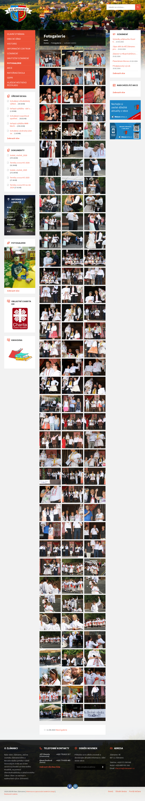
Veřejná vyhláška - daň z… (21, 108)
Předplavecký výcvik (121, 66)
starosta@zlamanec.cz (125, 768)
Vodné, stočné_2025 (18, 170)
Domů (110, 791)
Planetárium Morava (121, 61)
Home (46, 43)
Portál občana (135, 791)
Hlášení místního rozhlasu (17, 84)
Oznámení (12, 53)
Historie (12, 43)
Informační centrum (18, 48)
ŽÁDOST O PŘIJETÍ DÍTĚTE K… (125, 54)
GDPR (10, 77)
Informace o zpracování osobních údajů (40, 791)
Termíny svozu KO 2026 (19, 162)
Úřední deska (121, 791)
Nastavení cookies (10, 794)
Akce (9, 67)
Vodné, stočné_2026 (18, 155)
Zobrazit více (13, 138)
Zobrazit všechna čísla (50, 767)
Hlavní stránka (15, 34)
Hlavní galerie (61, 730)
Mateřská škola (16, 72)
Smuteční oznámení (18, 58)
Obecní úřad (14, 38)
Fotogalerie (56, 43)
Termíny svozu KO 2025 (19, 177)
